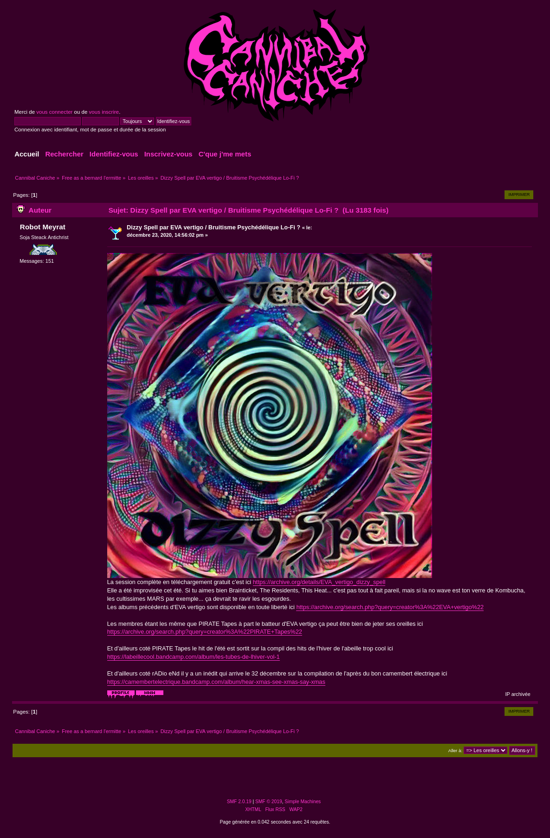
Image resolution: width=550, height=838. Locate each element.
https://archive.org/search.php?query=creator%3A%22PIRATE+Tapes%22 (204, 631)
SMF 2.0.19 (239, 801)
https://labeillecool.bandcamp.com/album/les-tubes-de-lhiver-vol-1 (193, 656)
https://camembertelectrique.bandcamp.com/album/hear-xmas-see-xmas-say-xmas (216, 681)
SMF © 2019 (268, 801)
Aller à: (455, 750)
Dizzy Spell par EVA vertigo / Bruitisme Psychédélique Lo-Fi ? (213, 227)
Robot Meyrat (42, 227)
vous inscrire (104, 112)
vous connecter (54, 112)
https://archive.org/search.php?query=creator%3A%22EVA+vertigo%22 (390, 607)
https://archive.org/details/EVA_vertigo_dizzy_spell (319, 581)
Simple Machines (303, 801)
